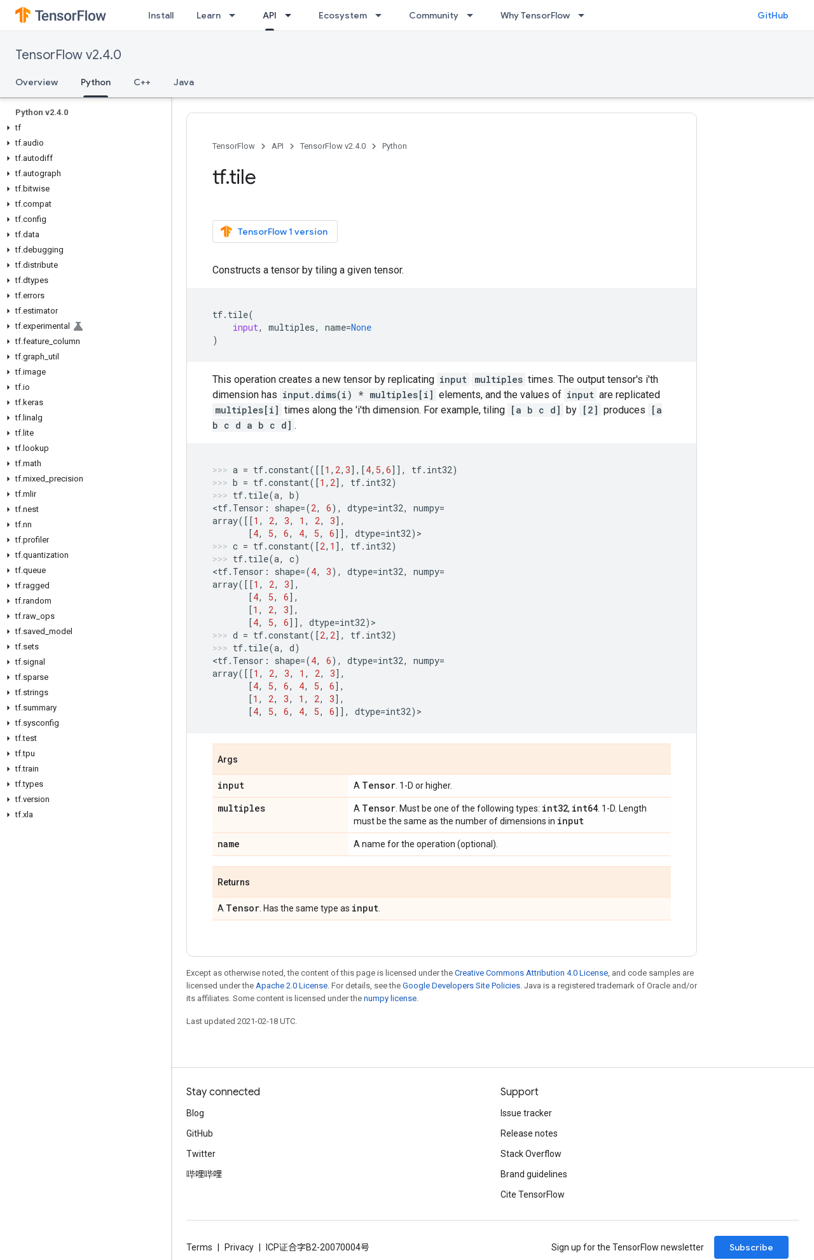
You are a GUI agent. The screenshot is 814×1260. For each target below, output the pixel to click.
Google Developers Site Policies (461, 985)
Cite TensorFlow (532, 1194)
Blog (195, 1113)
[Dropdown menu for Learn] (236, 15)
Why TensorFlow (535, 15)
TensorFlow (233, 146)
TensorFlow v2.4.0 (68, 55)
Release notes (529, 1133)
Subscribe (751, 1247)
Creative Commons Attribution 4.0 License (531, 973)
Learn (209, 15)
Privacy (239, 1247)
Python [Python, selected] (96, 82)
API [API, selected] (270, 15)
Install (161, 15)
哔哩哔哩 (204, 1174)
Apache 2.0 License (292, 985)
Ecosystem (343, 15)
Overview (36, 82)
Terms (199, 1247)
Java (184, 82)
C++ (142, 82)
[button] (83, 127)
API (278, 146)
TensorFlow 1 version (274, 231)
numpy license (390, 998)
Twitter (201, 1154)
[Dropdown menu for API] (292, 15)
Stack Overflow (531, 1154)
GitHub (773, 15)
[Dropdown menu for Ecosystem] (382, 15)
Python (394, 146)
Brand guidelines (533, 1174)
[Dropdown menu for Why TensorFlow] (585, 15)
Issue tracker (526, 1113)
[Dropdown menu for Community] (474, 15)
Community (434, 15)
